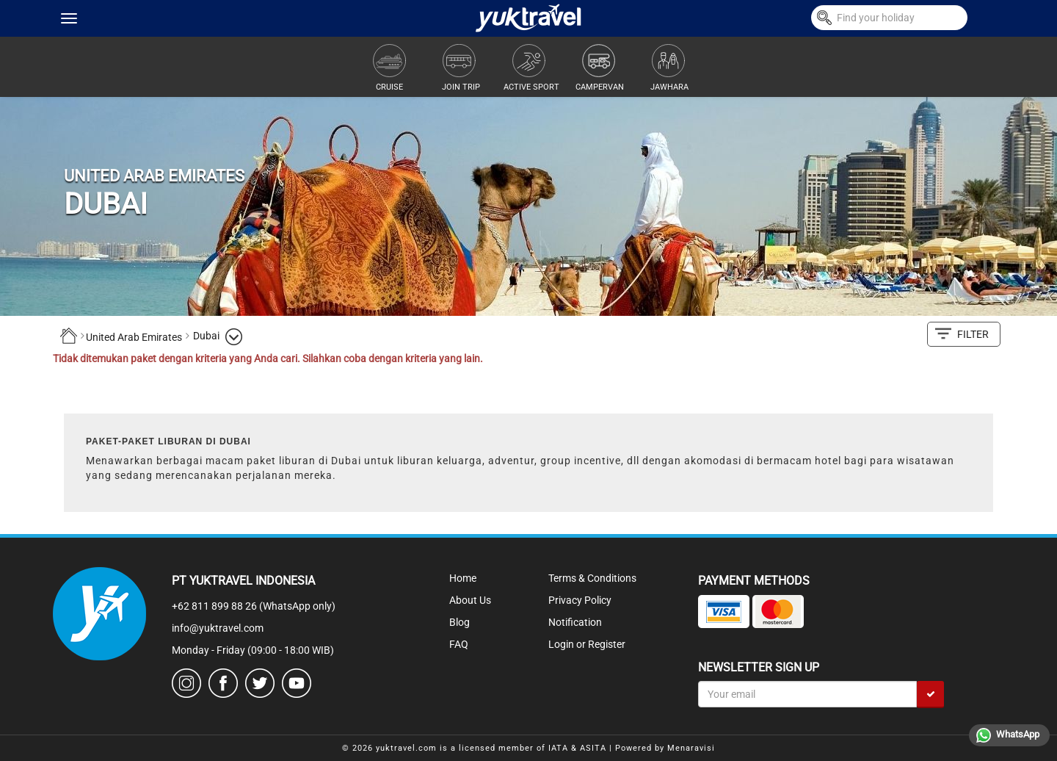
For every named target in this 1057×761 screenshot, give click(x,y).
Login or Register (586, 644)
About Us (470, 600)
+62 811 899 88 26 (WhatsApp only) (253, 606)
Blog (459, 622)
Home (462, 578)
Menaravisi (691, 748)
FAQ (458, 644)
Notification (575, 622)
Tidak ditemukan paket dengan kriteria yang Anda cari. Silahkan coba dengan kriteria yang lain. (268, 358)
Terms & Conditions (592, 578)
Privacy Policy (579, 600)
